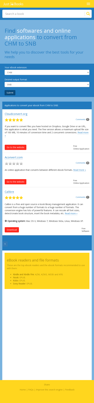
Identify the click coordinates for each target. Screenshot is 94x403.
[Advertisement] (47, 312)
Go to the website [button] (15, 147)
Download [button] (12, 229)
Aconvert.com (14, 157)
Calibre (9, 192)
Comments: (82, 119)
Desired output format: (16, 79)
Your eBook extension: (16, 67)
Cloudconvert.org (16, 114)
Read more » (79, 169)
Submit (10, 92)
